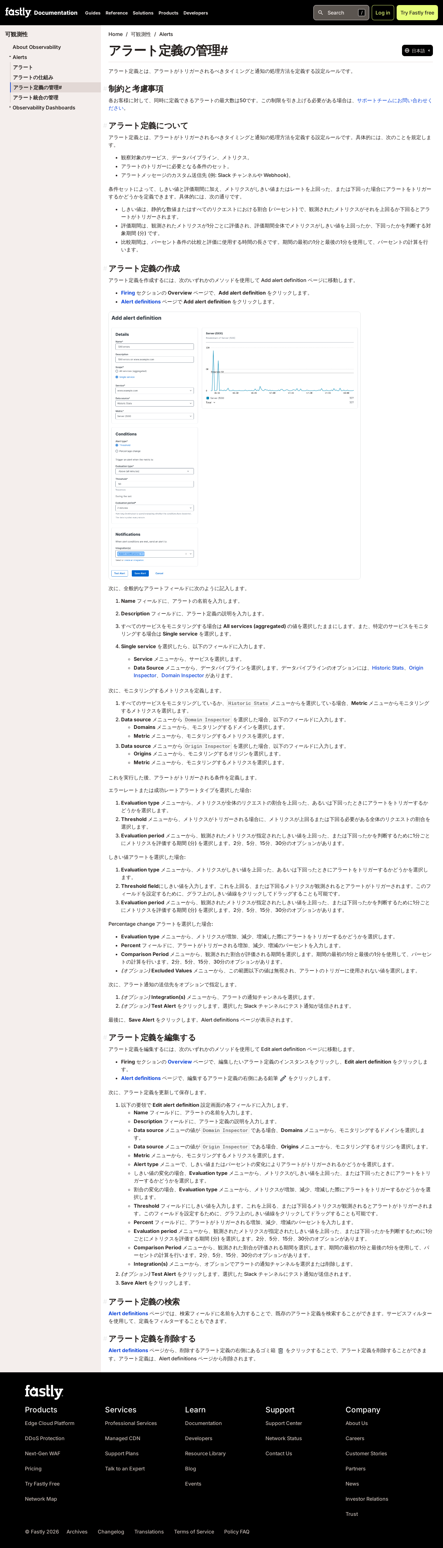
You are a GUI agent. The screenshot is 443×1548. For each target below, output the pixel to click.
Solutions (143, 12)
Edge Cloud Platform (49, 1423)
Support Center (283, 1423)
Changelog (111, 1532)
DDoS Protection (45, 1438)
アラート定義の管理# (37, 87)
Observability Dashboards (41, 107)
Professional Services (131, 1423)
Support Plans (122, 1454)
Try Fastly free (417, 12)
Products (168, 12)
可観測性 (141, 34)
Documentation (203, 1423)
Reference (117, 12)
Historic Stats (388, 668)
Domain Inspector (182, 675)
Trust (352, 1514)
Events (193, 1484)
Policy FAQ (236, 1532)
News (352, 1484)
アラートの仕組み (33, 77)
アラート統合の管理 (35, 97)
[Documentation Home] (55, 13)
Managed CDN (122, 1438)
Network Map (41, 1499)
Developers (196, 12)
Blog (190, 1469)
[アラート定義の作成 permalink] (105, 269)
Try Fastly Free (42, 1484)
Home (115, 34)
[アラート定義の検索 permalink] (105, 1302)
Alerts (17, 57)
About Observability (37, 47)
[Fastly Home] (18, 13)
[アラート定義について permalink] (105, 126)
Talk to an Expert (125, 1469)
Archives (77, 1532)
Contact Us (278, 1454)
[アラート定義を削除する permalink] (105, 1339)
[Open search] (341, 12)
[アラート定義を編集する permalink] (105, 1037)
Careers (355, 1438)
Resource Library (205, 1454)
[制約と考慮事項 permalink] (105, 89)
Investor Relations (367, 1499)
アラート (23, 67)
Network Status (283, 1438)
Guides (93, 12)
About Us (357, 1423)
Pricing (33, 1469)
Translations (149, 1532)
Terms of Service (194, 1532)
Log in (383, 12)
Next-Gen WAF (42, 1454)
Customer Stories (366, 1454)
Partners (356, 1469)
